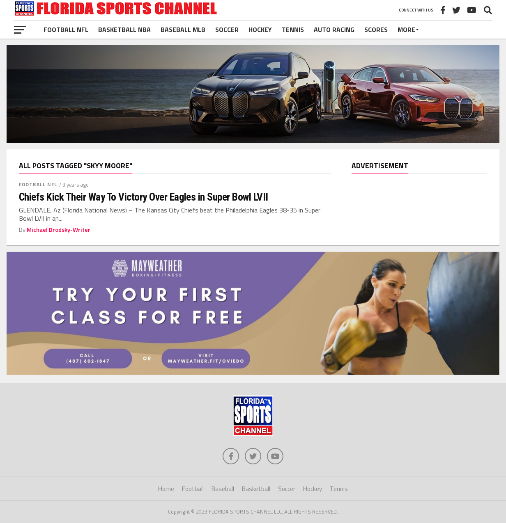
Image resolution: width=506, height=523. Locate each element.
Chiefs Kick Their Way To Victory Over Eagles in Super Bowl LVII (143, 197)
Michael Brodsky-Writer (58, 229)
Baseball (223, 488)
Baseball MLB (183, 29)
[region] (419, 172)
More (406, 29)
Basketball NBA (124, 29)
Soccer (227, 29)
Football (193, 488)
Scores (376, 29)
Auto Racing (334, 29)
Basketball (256, 488)
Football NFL (66, 29)
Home (166, 488)
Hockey (260, 29)
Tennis (293, 29)
